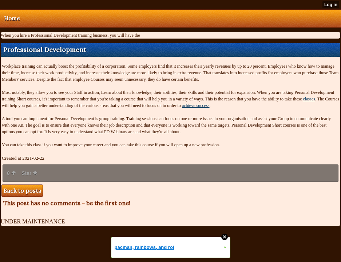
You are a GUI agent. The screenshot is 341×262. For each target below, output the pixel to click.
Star (29, 173)
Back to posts (22, 190)
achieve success (196, 105)
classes (309, 99)
